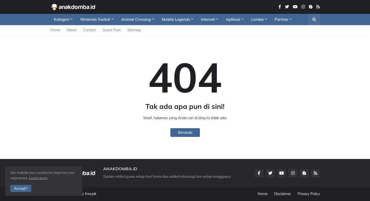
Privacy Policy (309, 194)
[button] (314, 19)
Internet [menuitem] (208, 19)
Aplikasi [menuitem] (233, 19)
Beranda (185, 132)
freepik (90, 194)
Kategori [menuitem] (61, 19)
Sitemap (134, 30)
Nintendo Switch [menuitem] (95, 19)
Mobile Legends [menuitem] (176, 19)
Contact (89, 30)
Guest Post (112, 30)
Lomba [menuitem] (257, 19)
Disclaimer (282, 194)
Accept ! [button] (20, 188)
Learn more (38, 178)
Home (55, 30)
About (72, 30)
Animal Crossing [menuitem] (136, 19)
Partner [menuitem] (282, 19)
